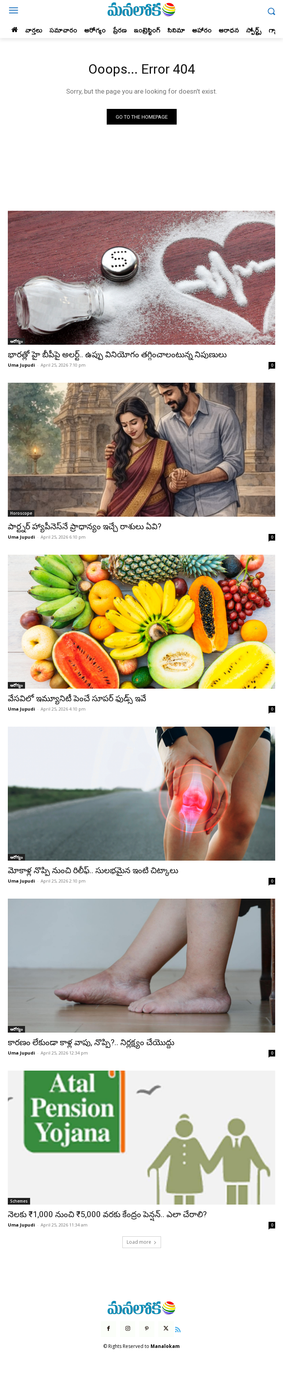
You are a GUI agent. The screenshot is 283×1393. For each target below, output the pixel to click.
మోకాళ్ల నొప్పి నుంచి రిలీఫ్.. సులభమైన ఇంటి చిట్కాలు (93, 870)
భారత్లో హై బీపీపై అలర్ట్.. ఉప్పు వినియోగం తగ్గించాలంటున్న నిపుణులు (117, 354)
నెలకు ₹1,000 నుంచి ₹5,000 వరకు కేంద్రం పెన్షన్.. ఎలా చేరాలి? (107, 1214)
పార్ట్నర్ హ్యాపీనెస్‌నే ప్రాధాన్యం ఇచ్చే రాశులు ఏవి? (84, 526)
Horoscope (21, 513)
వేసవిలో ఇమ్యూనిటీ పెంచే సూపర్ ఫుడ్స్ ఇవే (77, 698)
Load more (142, 1242)
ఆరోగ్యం (16, 341)
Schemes (19, 1201)
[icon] (178, 1329)
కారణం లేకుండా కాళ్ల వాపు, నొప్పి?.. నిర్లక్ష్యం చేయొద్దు (91, 1042)
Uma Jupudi (21, 365)
